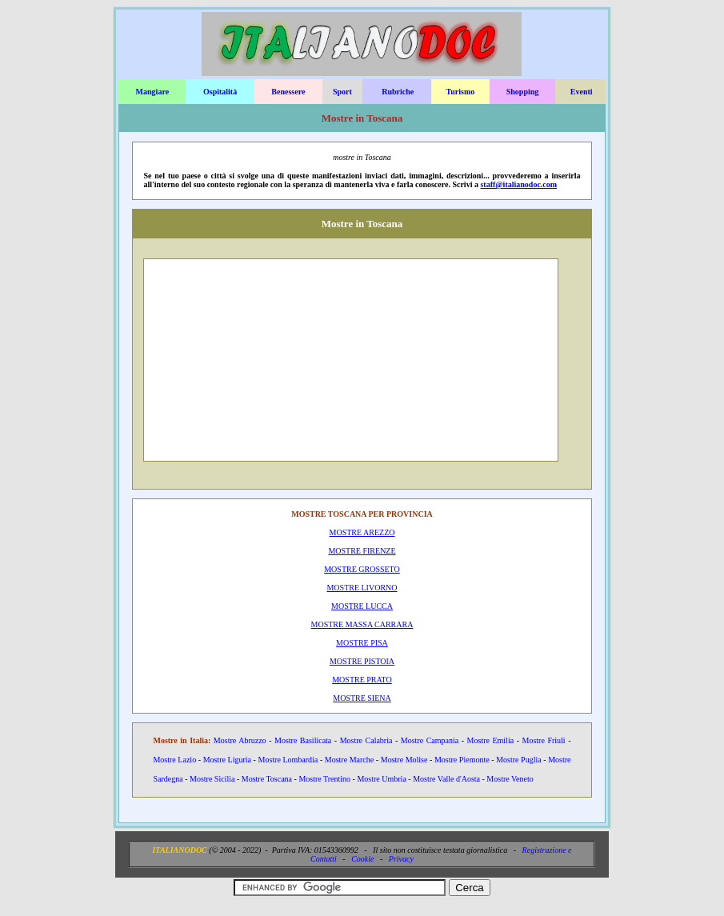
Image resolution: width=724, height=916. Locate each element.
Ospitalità (220, 91)
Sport (342, 91)
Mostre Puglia (518, 759)
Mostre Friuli (544, 740)
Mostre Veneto (509, 778)
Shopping (522, 91)
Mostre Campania (429, 740)
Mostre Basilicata (302, 740)
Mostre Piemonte (462, 759)
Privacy (401, 858)
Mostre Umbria (381, 778)
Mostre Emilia (490, 740)
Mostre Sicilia (212, 778)
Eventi (581, 91)
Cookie (362, 858)
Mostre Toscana (267, 778)
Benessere (288, 91)
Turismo (460, 91)
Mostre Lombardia (288, 759)
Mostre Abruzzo (240, 740)
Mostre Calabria (366, 740)
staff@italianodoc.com (518, 184)
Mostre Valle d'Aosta (446, 778)
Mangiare (152, 91)
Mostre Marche (349, 759)
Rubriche (398, 91)
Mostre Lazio (174, 759)
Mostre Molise (404, 759)
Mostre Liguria (227, 759)
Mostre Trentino (324, 778)
